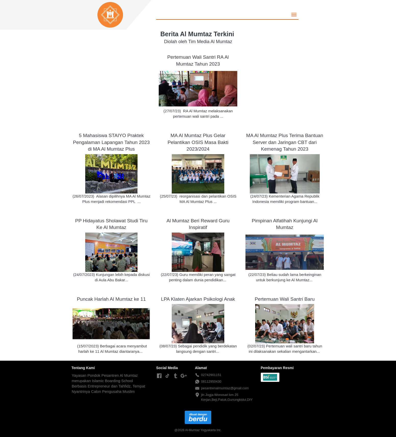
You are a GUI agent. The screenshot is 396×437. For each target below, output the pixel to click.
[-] (159, 376)
